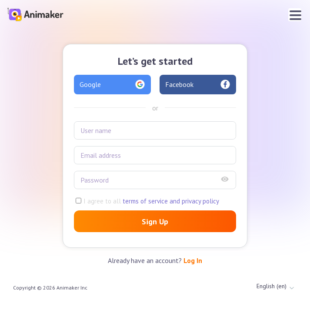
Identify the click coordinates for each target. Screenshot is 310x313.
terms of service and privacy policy (170, 201)
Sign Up (155, 221)
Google (112, 84)
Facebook (198, 84)
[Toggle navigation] (294, 14)
